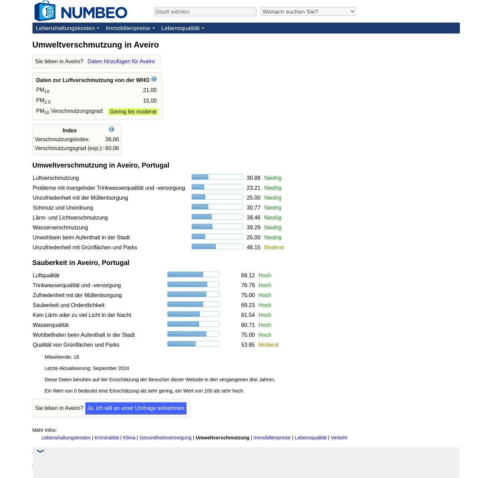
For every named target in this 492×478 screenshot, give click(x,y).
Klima (129, 437)
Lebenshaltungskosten (65, 28)
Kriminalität (107, 437)
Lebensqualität (180, 28)
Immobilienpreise (128, 28)
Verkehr (339, 437)
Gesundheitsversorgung (165, 437)
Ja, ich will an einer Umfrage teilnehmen (135, 408)
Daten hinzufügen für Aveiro (121, 61)
